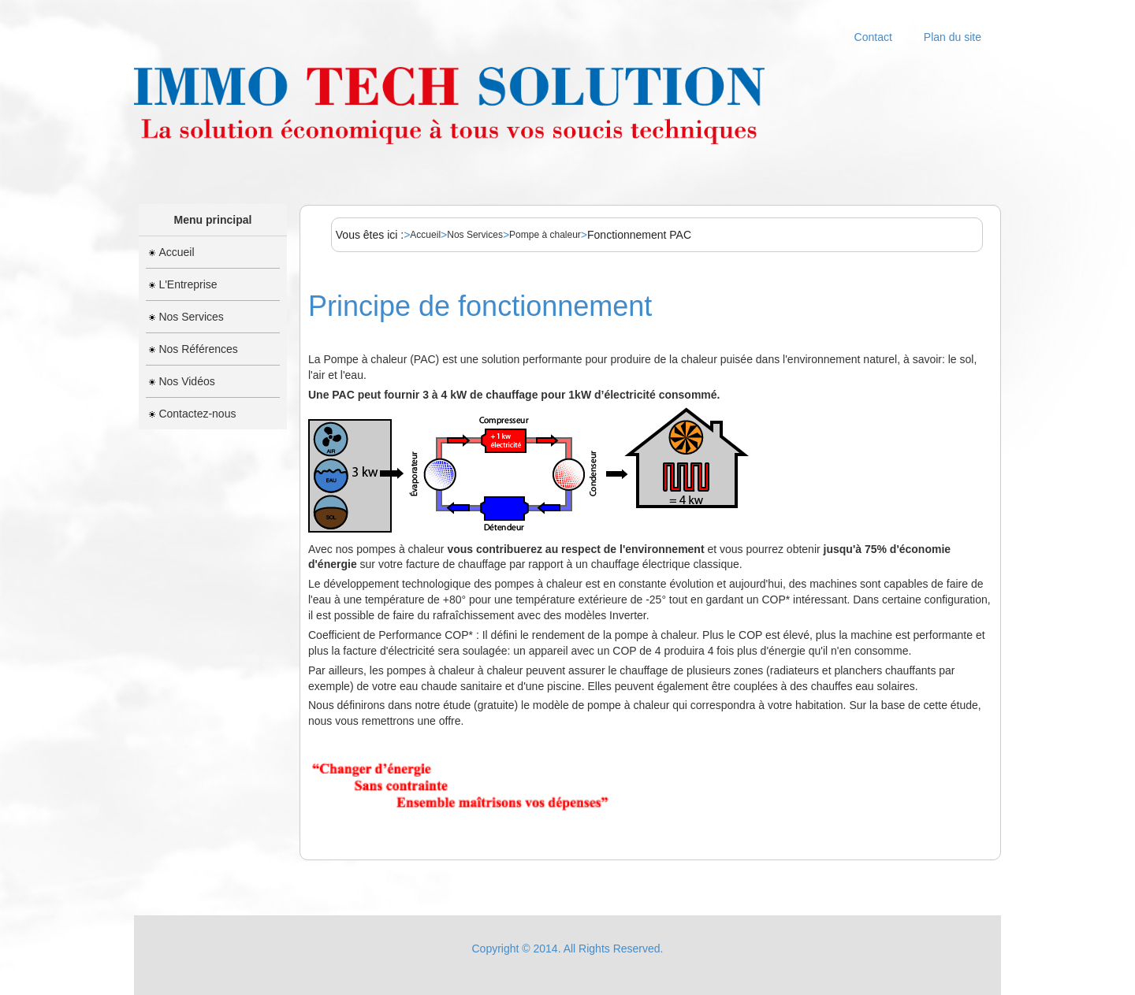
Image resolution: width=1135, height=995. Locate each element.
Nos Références (193, 349)
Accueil (171, 252)
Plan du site (952, 37)
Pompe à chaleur (545, 234)
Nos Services (186, 316)
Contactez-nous (192, 413)
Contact (873, 37)
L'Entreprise (183, 284)
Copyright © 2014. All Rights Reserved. (568, 948)
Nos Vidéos (181, 381)
